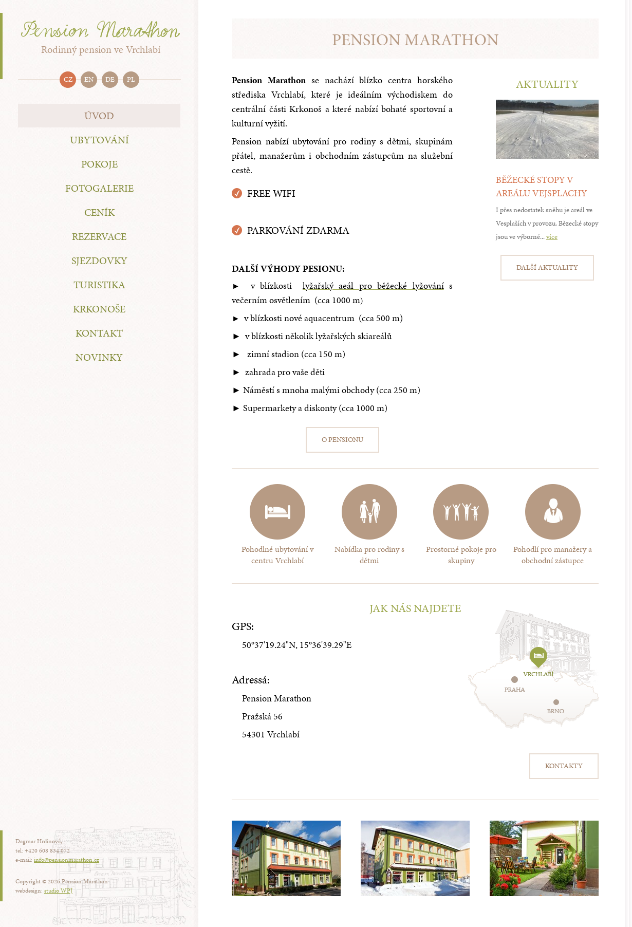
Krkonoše (99, 309)
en (89, 79)
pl (131, 79)
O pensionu (342, 439)
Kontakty (564, 766)
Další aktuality (547, 267)
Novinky (99, 357)
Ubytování (99, 140)
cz (68, 79)
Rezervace (99, 236)
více (551, 237)
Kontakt (99, 333)
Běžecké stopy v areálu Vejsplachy (541, 186)
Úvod (99, 115)
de (110, 79)
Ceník (99, 212)
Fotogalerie (99, 188)
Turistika (99, 284)
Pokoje (99, 164)
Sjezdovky (99, 260)
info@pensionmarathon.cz (66, 860)
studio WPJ (58, 890)
